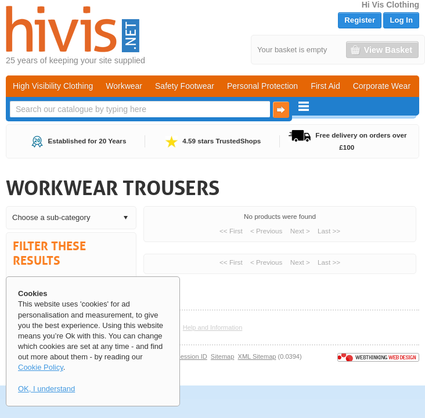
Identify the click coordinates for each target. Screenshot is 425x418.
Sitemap (223, 356)
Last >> (329, 231)
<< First (231, 231)
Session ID (191, 356)
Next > (300, 231)
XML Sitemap (257, 356)
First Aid (325, 86)
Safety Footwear (184, 86)
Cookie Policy (40, 367)
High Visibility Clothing (53, 86)
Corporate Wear (381, 86)
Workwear (124, 86)
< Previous (266, 231)
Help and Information (213, 327)
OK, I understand (46, 388)
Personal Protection (262, 86)
